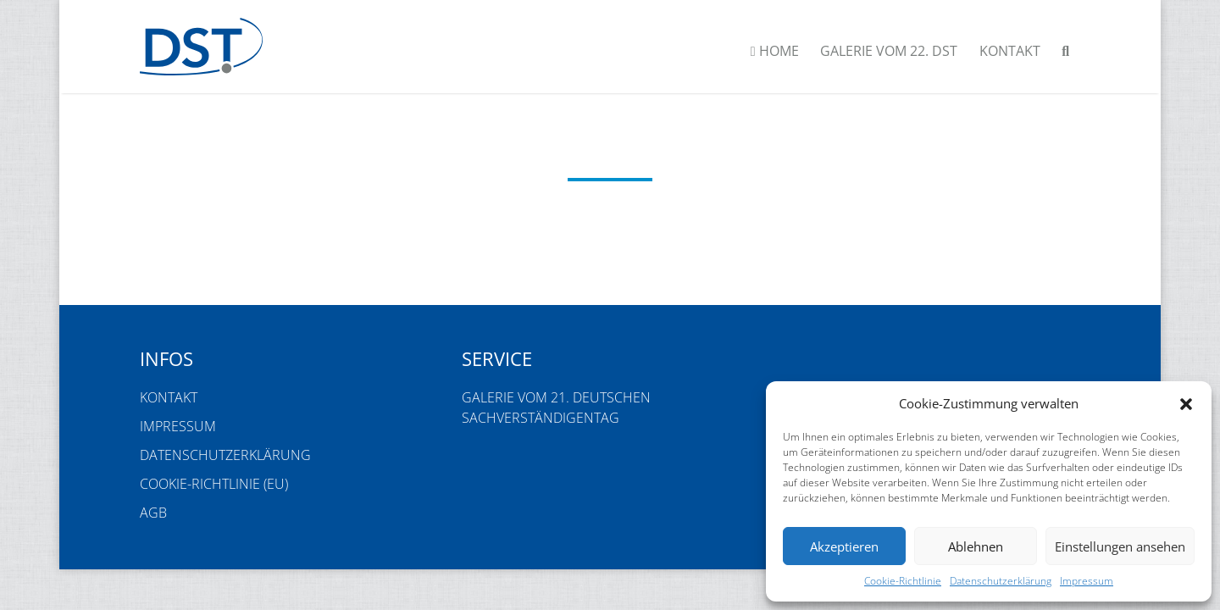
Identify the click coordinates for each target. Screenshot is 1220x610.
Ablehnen (975, 546)
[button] (1186, 403)
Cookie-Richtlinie (902, 581)
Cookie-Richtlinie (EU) (214, 483)
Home (775, 51)
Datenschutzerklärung (1000, 581)
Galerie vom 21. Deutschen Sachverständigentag (556, 407)
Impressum (1086, 581)
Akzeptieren (844, 546)
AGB (153, 512)
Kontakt (1009, 51)
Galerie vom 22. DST (888, 51)
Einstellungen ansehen (1120, 546)
